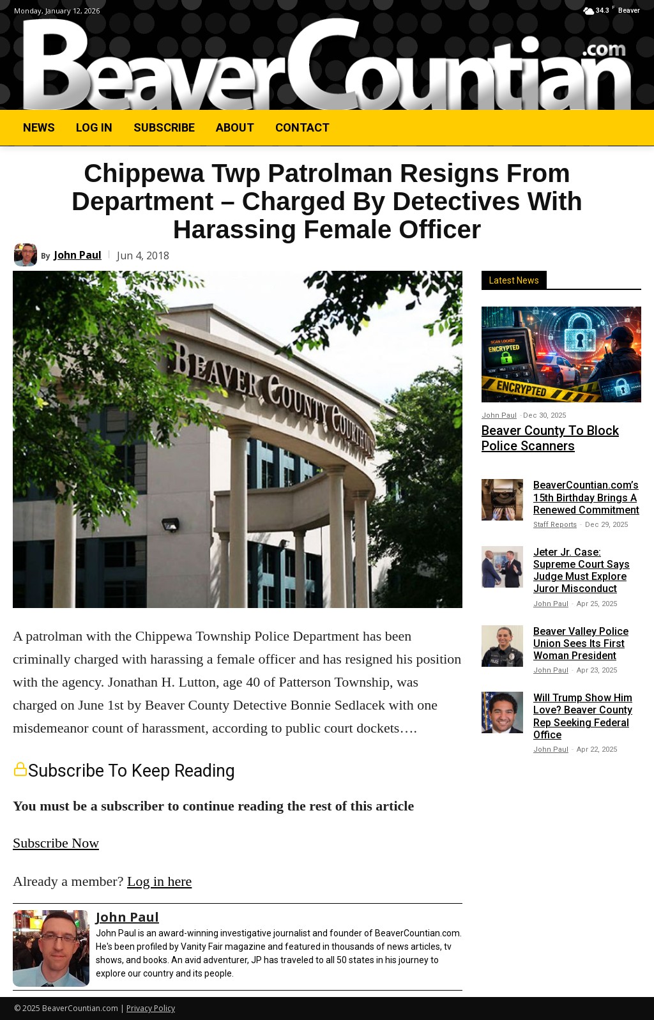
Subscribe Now (56, 843)
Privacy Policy (150, 1008)
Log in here (159, 881)
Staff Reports (555, 518)
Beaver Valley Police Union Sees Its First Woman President (580, 637)
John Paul (78, 255)
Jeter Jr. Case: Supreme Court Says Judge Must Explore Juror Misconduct (581, 564)
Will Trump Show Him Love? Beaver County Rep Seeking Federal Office (582, 710)
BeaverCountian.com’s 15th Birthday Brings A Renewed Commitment (586, 491)
